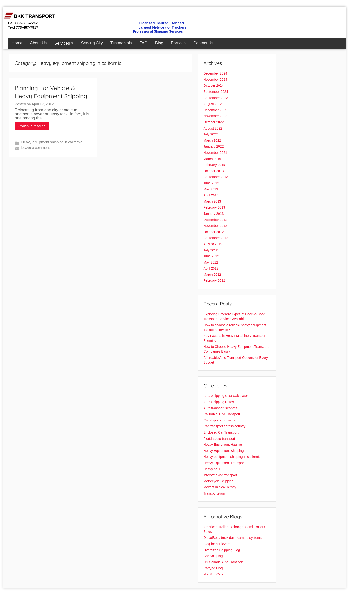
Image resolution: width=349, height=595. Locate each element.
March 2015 (212, 159)
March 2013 (212, 201)
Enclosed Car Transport (221, 432)
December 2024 (215, 73)
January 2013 (214, 213)
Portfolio (178, 43)
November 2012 (215, 226)
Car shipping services (219, 420)
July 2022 (211, 134)
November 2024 (215, 79)
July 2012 (211, 250)
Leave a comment (35, 147)
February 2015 (214, 165)
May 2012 (211, 262)
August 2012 (213, 244)
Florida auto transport (219, 438)
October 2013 (214, 171)
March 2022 (212, 140)
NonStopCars (214, 574)
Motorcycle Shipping (219, 481)
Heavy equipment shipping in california (52, 142)
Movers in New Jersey (220, 487)
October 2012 (214, 232)
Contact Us (203, 43)
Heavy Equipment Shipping (224, 451)
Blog (159, 43)
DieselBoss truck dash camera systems (233, 538)
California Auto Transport (222, 414)
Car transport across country (225, 426)
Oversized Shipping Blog (222, 550)
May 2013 (211, 189)
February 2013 (214, 207)
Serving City (92, 43)
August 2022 (213, 128)
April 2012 (211, 268)
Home (17, 43)
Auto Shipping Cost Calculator (226, 396)
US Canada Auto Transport (223, 562)
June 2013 (211, 183)
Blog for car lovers (217, 544)
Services (63, 43)
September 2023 (216, 98)
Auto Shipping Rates (219, 402)
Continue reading (31, 126)
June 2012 (211, 256)
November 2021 (215, 153)
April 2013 (211, 195)
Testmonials (121, 43)
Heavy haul (212, 469)
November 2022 (215, 116)
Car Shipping (213, 556)
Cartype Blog (213, 568)
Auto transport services (221, 408)
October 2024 (214, 85)
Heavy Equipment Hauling (223, 444)
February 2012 (214, 280)
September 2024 (216, 92)
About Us (38, 43)
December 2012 (215, 220)
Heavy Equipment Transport (224, 463)
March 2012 (212, 274)
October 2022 (214, 122)
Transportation (214, 493)
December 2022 (215, 110)
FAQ (144, 43)
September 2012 (216, 238)
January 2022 (214, 146)
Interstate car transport (220, 475)
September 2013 (216, 177)
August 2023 (213, 104)
